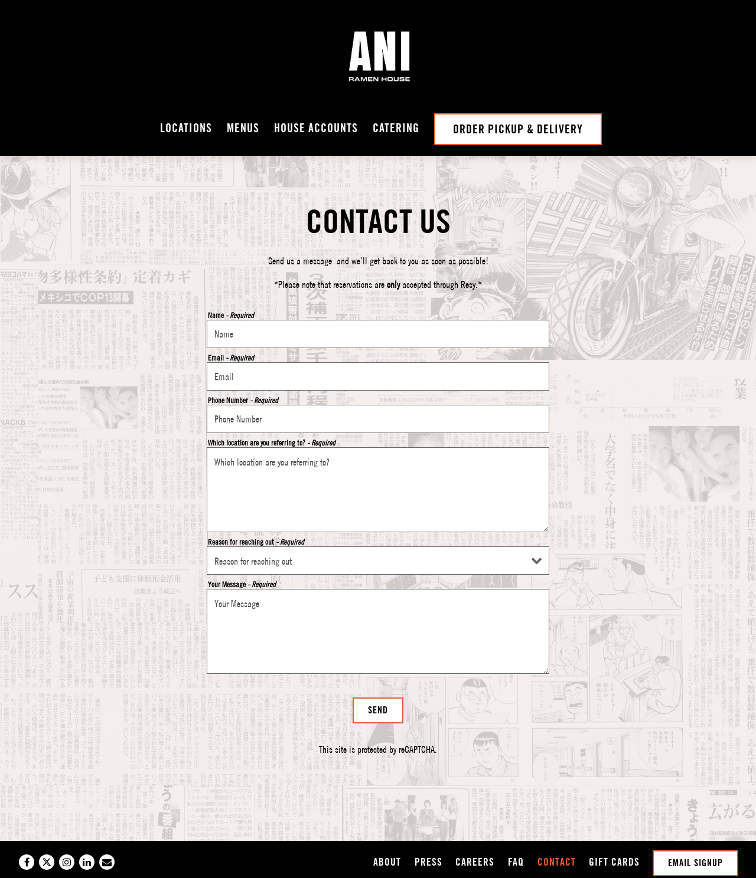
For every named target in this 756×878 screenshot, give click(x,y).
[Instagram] (66, 862)
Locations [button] (186, 128)
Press (428, 862)
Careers (474, 862)
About (387, 862)
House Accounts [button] (316, 128)
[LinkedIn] (86, 862)
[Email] (107, 862)
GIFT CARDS (614, 862)
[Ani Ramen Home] (378, 56)
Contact (556, 862)
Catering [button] (396, 128)
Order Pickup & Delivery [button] (518, 129)
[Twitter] (46, 862)
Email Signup (695, 863)
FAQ (516, 862)
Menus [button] (243, 128)
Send (378, 710)
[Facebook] (26, 862)
